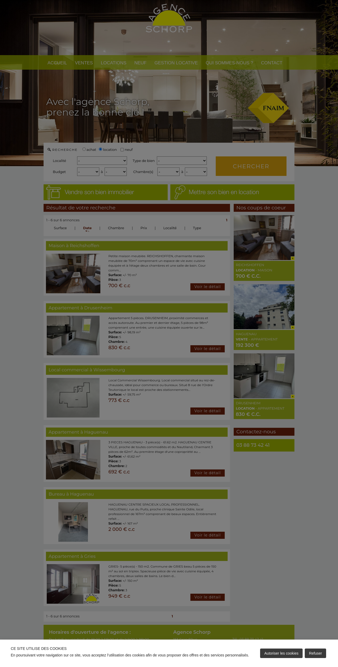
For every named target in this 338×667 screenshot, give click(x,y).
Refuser (315, 653)
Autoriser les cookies (281, 653)
